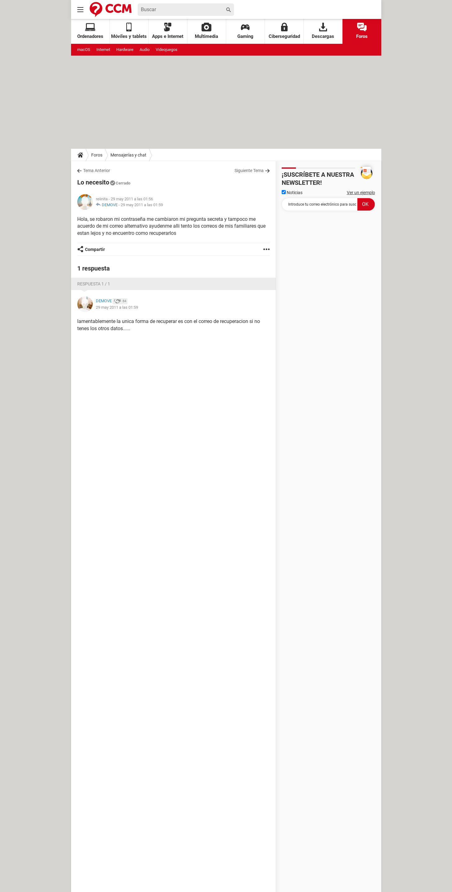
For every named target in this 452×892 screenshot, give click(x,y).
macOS (83, 49)
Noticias (292, 192)
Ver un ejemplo (361, 192)
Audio (145, 49)
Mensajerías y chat (128, 154)
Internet (103, 49)
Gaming (245, 31)
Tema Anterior (96, 170)
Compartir (95, 249)
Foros (362, 31)
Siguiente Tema (249, 170)
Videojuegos (166, 49)
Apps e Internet (167, 31)
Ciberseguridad (284, 31)
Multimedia (206, 31)
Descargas (323, 31)
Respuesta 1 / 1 (93, 283)
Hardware (124, 49)
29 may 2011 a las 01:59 (142, 205)
